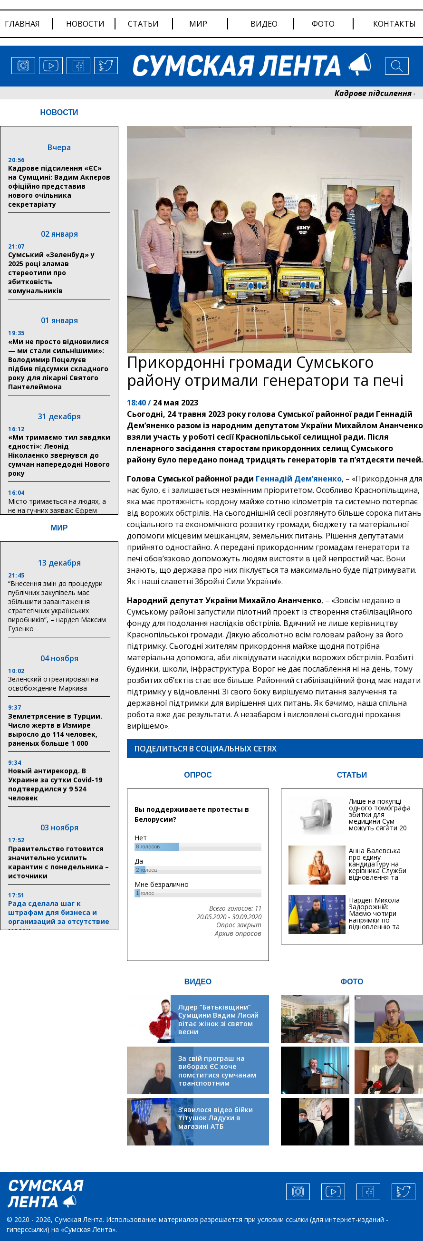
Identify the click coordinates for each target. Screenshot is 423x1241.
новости (85, 24)
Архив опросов (238, 933)
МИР (59, 528)
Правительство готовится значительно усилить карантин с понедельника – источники (58, 862)
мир (198, 24)
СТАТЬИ (352, 775)
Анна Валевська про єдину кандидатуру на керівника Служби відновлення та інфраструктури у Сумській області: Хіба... (377, 874)
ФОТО (352, 982)
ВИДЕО (198, 982)
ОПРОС (198, 775)
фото (323, 24)
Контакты (394, 24)
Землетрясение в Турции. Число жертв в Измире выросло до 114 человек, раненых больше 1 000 (55, 730)
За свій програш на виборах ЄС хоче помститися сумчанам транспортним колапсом (217, 1075)
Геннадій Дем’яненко (299, 478)
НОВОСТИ (59, 112)
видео (264, 24)
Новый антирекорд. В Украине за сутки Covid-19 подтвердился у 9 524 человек (55, 784)
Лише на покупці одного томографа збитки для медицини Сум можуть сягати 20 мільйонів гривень (380, 818)
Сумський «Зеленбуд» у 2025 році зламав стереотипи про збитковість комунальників (51, 272)
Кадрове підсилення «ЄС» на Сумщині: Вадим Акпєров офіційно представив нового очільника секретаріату (59, 186)
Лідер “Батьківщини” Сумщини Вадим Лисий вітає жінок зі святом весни (218, 1019)
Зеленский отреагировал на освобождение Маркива (53, 683)
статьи (143, 24)
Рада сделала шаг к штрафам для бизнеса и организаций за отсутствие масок (58, 917)
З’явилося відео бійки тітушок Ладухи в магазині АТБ (215, 1118)
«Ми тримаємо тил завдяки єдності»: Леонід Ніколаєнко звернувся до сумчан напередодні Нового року (59, 455)
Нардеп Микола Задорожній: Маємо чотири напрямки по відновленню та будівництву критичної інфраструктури (374, 923)
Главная (22, 24)
